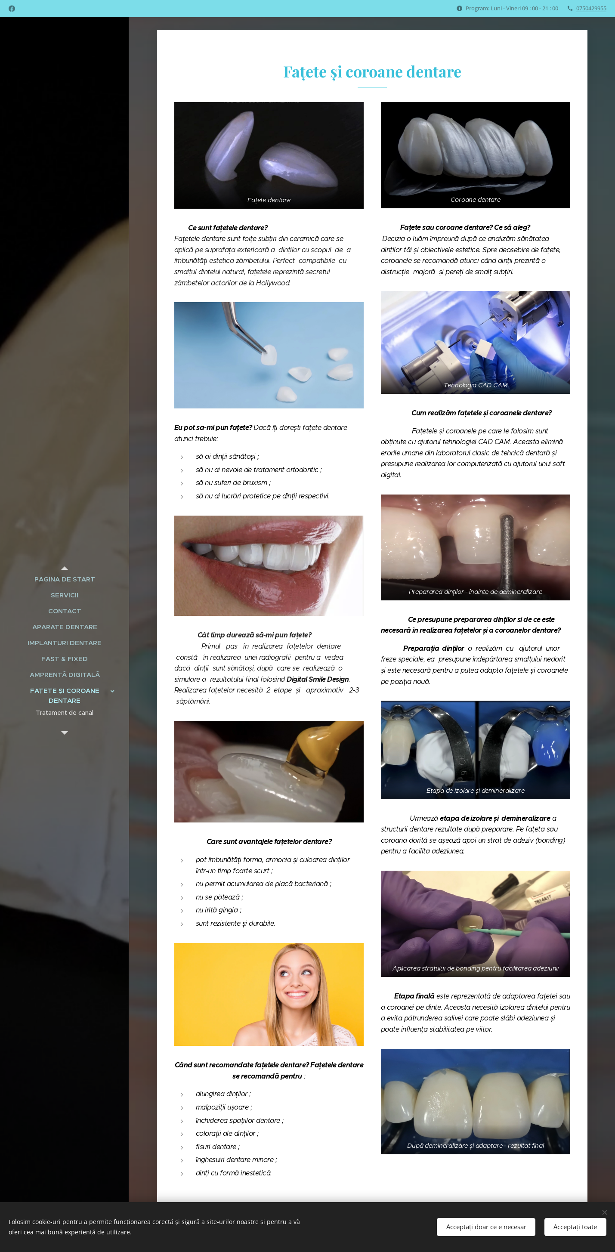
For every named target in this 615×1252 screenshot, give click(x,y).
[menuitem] (65, 579)
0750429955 (591, 8)
